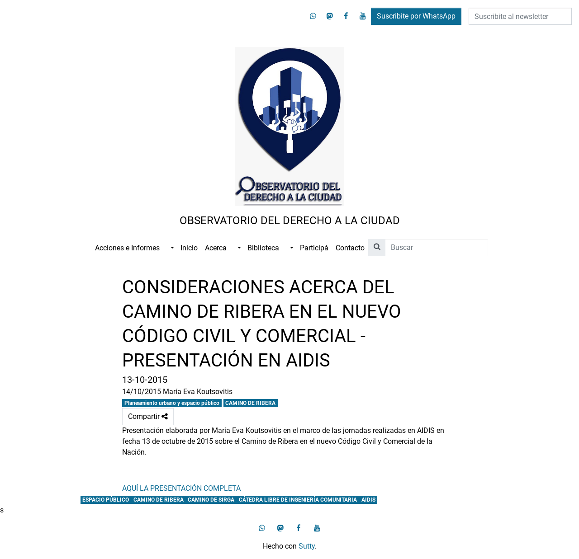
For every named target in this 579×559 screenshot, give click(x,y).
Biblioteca (263, 248)
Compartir (148, 416)
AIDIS (368, 500)
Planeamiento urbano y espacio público (171, 403)
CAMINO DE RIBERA (250, 403)
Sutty (307, 546)
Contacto (350, 248)
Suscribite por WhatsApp (416, 16)
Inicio (189, 248)
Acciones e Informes (127, 248)
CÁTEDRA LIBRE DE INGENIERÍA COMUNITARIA (298, 500)
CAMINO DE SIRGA (211, 500)
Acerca (216, 248)
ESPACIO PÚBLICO (105, 500)
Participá (314, 248)
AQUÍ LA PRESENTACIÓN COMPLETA (181, 488)
